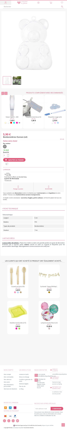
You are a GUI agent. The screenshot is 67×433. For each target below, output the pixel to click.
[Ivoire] (5, 123)
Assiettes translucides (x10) (18, 323)
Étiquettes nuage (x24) (55, 117)
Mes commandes (8, 377)
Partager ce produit (18, 187)
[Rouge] (11, 123)
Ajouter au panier (14, 160)
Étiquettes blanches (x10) (33, 117)
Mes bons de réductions (10, 389)
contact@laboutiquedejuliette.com (46, 376)
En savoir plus (8, 180)
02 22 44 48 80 (48, 187)
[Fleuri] (49, 328)
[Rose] (15, 292)
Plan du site (22, 386)
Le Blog (21, 389)
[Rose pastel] (55, 123)
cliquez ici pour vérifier (47, 425)
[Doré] (49, 292)
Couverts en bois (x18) (17, 286)
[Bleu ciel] (58, 123)
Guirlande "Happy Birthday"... (49, 286)
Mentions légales (23, 384)
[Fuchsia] (17, 123)
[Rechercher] (33, 6)
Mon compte (7, 374)
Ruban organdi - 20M (12, 117)
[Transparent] (4, 146)
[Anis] (19, 328)
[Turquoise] (14, 123)
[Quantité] (5, 155)
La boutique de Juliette (18, 427)
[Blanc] (8, 123)
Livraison (33, 169)
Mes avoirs (7, 382)
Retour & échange (24, 377)
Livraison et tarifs (24, 374)
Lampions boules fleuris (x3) (49, 323)
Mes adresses (7, 379)
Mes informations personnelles (9, 385)
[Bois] (21, 292)
